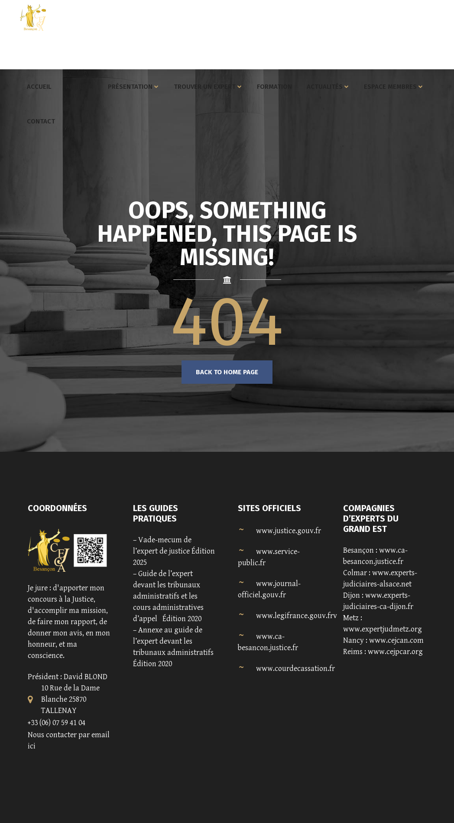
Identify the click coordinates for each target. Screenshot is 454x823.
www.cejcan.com (396, 640)
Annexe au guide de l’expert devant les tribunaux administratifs (173, 641)
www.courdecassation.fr (295, 668)
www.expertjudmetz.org (382, 629)
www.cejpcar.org (395, 651)
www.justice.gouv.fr (288, 530)
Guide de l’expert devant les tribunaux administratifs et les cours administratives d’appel (168, 596)
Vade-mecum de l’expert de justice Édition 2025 (174, 551)
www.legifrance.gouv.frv (296, 615)
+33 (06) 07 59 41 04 (56, 722)
